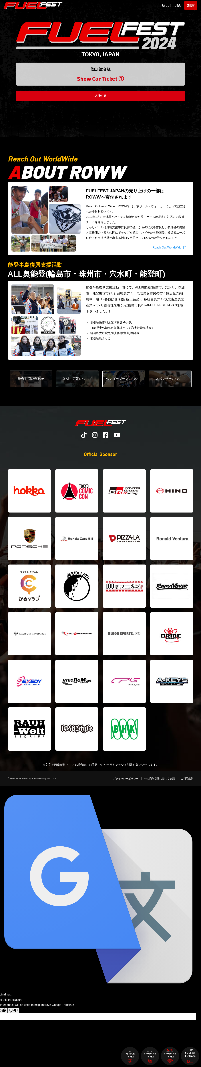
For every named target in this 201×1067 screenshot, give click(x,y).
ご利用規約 (187, 778)
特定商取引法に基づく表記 (159, 778)
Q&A (178, 5)
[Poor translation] (13, 1010)
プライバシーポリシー (125, 778)
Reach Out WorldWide (167, 247)
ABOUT (166, 5)
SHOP (191, 5)
